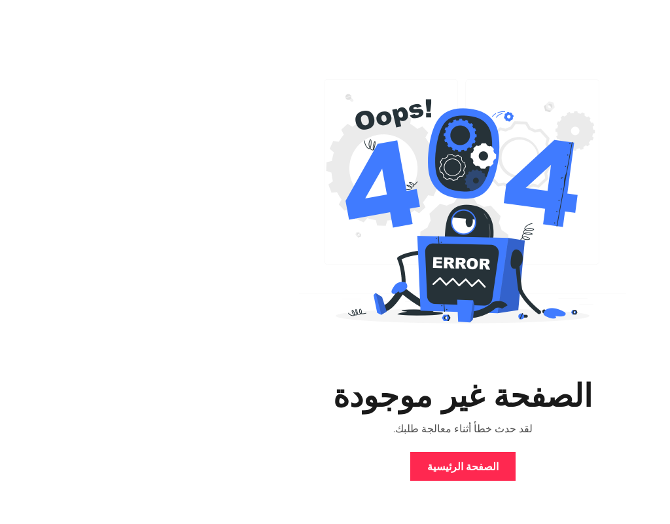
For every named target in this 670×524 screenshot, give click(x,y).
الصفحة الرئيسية (335, 466)
